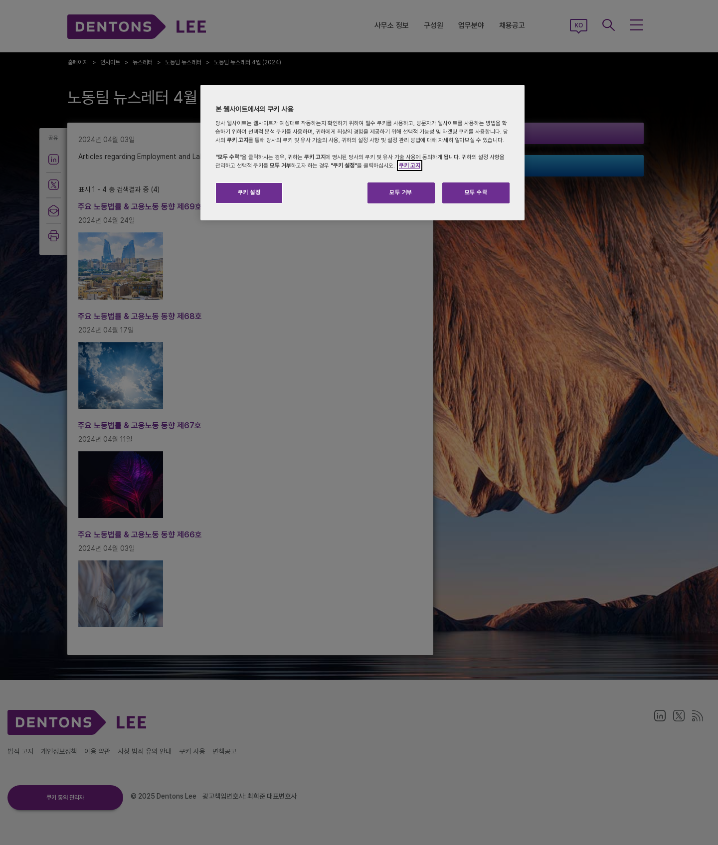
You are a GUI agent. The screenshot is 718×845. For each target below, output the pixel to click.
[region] (362, 153)
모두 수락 (476, 192)
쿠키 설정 (249, 192)
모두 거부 (400, 192)
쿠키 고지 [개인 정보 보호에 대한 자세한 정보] (409, 165)
